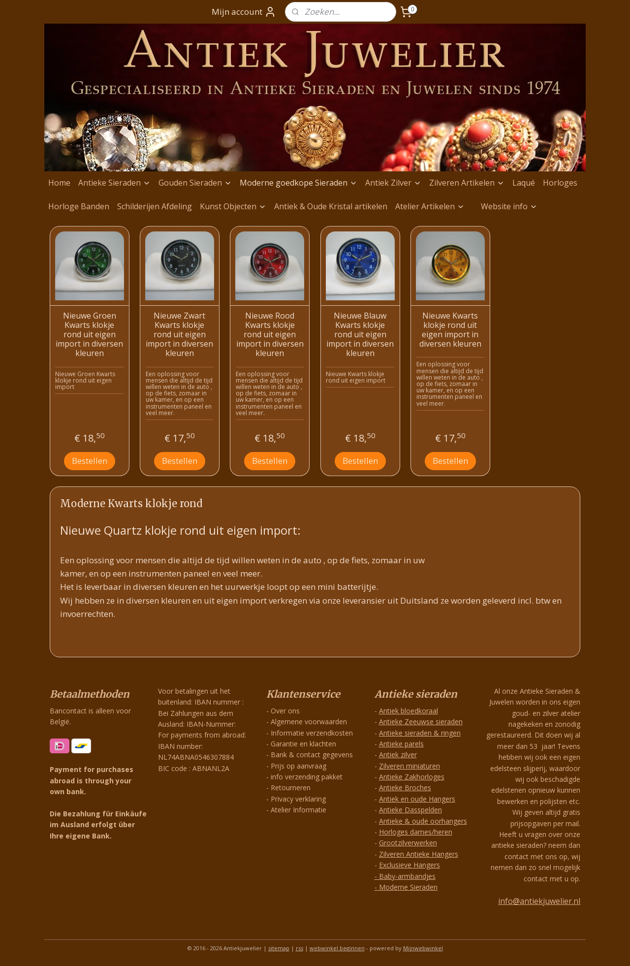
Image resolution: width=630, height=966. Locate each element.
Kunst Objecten (233, 206)
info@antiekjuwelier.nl (539, 901)
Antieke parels (401, 743)
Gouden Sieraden (195, 182)
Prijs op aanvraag (298, 766)
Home (59, 182)
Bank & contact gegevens (312, 754)
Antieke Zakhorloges (411, 776)
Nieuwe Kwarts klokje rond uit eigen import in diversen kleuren (450, 330)
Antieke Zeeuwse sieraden (421, 721)
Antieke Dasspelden (410, 809)
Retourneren (291, 787)
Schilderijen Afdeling (154, 206)
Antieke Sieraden (114, 182)
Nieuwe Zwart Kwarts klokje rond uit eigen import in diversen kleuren (179, 334)
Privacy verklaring (298, 799)
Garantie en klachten (303, 743)
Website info (509, 206)
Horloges (560, 182)
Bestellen (89, 460)
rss (299, 948)
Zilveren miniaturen (409, 766)
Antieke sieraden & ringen (420, 733)
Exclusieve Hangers (409, 864)
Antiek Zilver (393, 182)
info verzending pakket (307, 776)
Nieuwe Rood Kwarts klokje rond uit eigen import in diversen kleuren (270, 334)
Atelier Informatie (298, 809)
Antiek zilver (398, 754)
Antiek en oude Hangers (417, 799)
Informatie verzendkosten (312, 733)
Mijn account (244, 12)
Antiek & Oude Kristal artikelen (330, 206)
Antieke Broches (405, 787)
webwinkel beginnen (337, 948)
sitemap (278, 948)
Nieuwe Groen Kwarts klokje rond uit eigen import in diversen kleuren (89, 334)
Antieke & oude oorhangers (423, 821)
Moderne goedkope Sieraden (298, 182)
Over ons (285, 710)
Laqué (523, 182)
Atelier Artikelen (430, 206)
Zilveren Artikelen (466, 182)
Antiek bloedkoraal (408, 710)
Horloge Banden (78, 206)
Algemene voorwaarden (309, 721)
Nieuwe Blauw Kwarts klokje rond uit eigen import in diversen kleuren (360, 334)
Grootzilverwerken (408, 842)
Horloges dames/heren (415, 832)
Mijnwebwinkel (423, 948)
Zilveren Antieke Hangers (418, 854)
